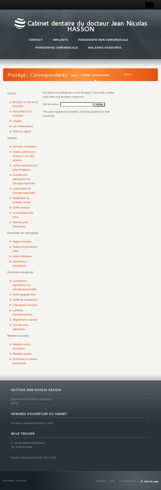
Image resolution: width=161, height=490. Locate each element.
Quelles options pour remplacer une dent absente (24, 156)
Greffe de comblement (25, 299)
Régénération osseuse (25, 319)
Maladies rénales (22, 353)
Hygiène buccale (22, 241)
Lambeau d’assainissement (22, 312)
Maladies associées (18, 335)
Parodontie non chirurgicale (22, 233)
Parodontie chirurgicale (20, 272)
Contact (11, 93)
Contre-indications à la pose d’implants (25, 167)
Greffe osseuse (21, 207)
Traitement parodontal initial (25, 249)
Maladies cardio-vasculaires (22, 346)
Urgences (101, 481)
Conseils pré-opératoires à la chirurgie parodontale (24, 285)
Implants (12, 138)
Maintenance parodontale (20, 263)
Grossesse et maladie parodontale (25, 361)
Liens (112, 481)
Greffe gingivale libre (24, 294)
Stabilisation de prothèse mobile (21, 200)
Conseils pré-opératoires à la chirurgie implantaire (24, 179)
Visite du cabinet (22, 131)
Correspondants (127, 481)
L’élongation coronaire (25, 305)
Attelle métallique (22, 256)
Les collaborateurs (23, 126)
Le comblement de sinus (23, 215)
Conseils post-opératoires (21, 224)
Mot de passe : (68, 104)
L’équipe (17, 121)
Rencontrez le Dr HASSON (22, 113)
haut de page (151, 481)
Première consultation (25, 146)
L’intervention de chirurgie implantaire (24, 190)
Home (74, 75)
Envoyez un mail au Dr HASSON (25, 104)
